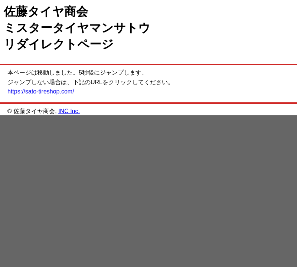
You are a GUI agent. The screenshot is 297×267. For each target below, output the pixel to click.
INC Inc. (69, 111)
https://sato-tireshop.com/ (40, 91)
